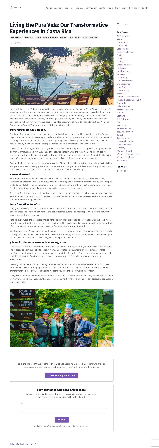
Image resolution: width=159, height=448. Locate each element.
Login (124, 8)
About (49, 8)
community (122, 42)
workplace (122, 160)
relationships (123, 106)
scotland (121, 115)
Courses (79, 8)
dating (120, 61)
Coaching (69, 8)
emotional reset (124, 64)
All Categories (123, 36)
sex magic (121, 125)
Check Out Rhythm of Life (61, 375)
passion (38, 37)
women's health (124, 151)
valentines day (124, 144)
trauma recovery (125, 131)
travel (71, 37)
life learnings (29, 37)
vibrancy (77, 37)
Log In (145, 8)
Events (102, 8)
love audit (122, 87)
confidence (122, 45)
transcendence (124, 128)
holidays (121, 74)
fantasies (121, 68)
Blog (117, 8)
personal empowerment (50, 37)
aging (119, 39)
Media (110, 8)
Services (134, 8)
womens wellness (125, 157)
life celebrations (125, 80)
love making (123, 90)
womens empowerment (90, 37)
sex (118, 122)
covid (119, 55)
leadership (122, 77)
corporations (123, 48)
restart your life (125, 109)
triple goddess (124, 138)
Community (91, 8)
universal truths (125, 141)
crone (119, 58)
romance (121, 112)
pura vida (63, 37)
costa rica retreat (16, 37)
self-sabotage (123, 119)
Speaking (58, 8)
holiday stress (123, 71)
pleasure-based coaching (129, 99)
